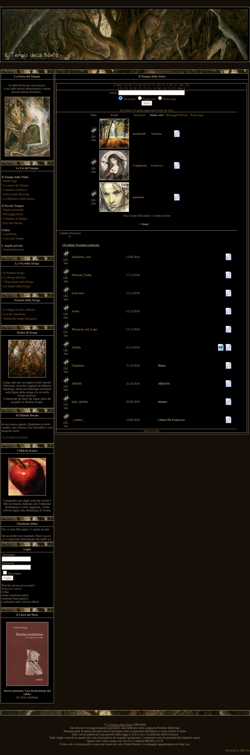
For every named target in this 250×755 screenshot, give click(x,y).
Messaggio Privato (177, 115)
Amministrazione (13, 249)
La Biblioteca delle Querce (19, 198)
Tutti (118, 85)
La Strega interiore (14, 277)
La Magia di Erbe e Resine (19, 309)
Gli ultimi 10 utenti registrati (137, 110)
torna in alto (151, 430)
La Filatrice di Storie (15, 437)
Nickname (139, 115)
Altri (180, 88)
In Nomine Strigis (14, 273)
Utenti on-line (164, 110)
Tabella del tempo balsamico (20, 318)
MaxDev (127, 741)
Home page (197, 115)
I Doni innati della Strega (18, 281)
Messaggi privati (13, 214)
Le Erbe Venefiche (14, 314)
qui (49, 539)
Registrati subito (11, 588)
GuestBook (10, 234)
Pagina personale (13, 209)
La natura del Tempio (15, 185)
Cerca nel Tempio (13, 238)
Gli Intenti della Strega (16, 286)
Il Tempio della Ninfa (120, 724)
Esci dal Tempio (13, 223)
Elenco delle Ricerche (16, 194)
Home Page (10, 181)
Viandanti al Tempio (15, 218)
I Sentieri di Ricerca (15, 189)
